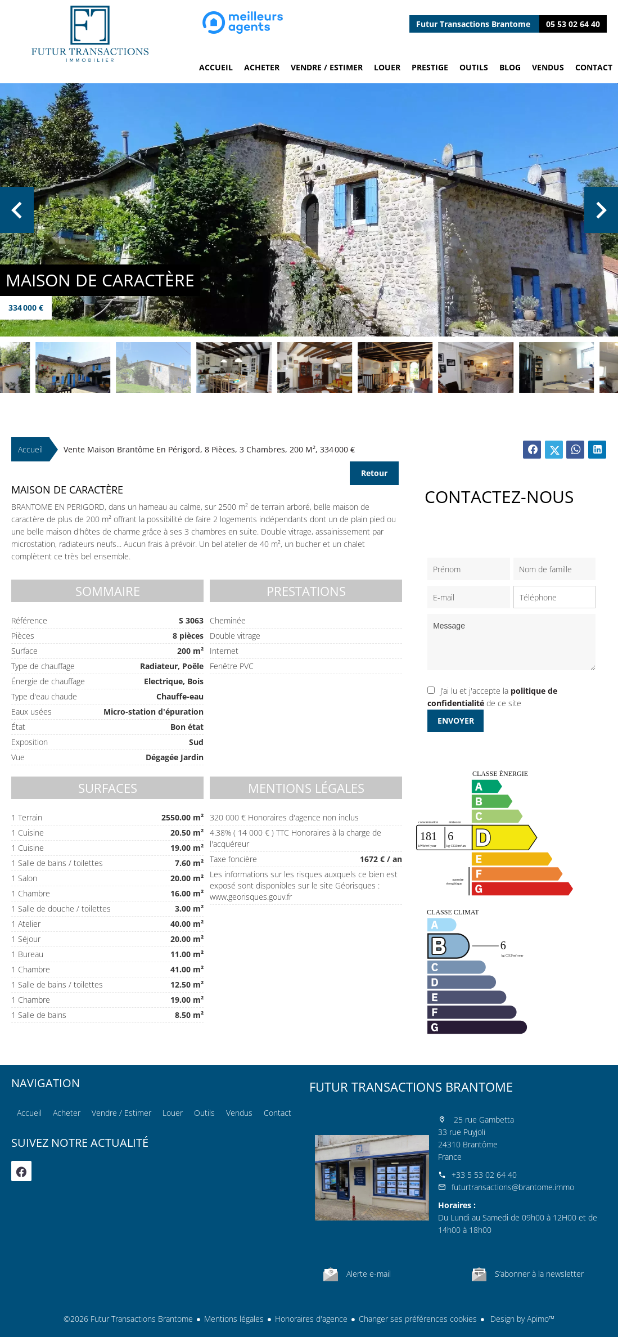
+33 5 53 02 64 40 (484, 1174)
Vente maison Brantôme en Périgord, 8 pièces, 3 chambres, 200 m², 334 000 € (209, 449)
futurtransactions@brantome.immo (513, 1187)
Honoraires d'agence (311, 1318)
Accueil (90, 34)
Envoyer (455, 720)
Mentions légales (234, 1318)
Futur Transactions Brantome (411, 1086)
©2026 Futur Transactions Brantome (128, 1318)
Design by (521, 1318)
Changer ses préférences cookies (418, 1318)
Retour (374, 473)
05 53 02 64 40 (573, 24)
